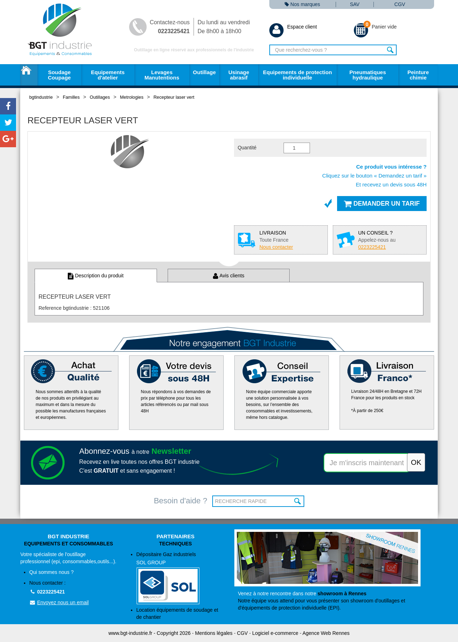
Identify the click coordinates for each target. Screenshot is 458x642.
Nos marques (302, 4)
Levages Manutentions (161, 75)
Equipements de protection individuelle (297, 75)
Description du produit (95, 275)
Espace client (293, 26)
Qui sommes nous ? (51, 572)
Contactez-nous (170, 26)
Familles (71, 97)
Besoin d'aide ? (180, 500)
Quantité (247, 147)
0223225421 (47, 592)
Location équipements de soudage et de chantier (177, 613)
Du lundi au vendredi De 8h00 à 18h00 (224, 26)
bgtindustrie (41, 97)
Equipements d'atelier (107, 75)
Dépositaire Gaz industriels (180, 578)
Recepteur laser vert (173, 97)
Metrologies (131, 97)
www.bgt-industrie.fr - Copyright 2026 (149, 633)
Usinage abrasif (238, 75)
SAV (355, 4)
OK (298, 501)
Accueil (28, 75)
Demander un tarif (382, 203)
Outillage (204, 72)
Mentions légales (214, 633)
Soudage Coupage (59, 75)
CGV (400, 4)
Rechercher (390, 50)
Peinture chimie (418, 75)
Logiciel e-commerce (275, 633)
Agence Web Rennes (326, 633)
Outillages (100, 97)
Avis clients (228, 275)
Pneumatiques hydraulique (367, 75)
